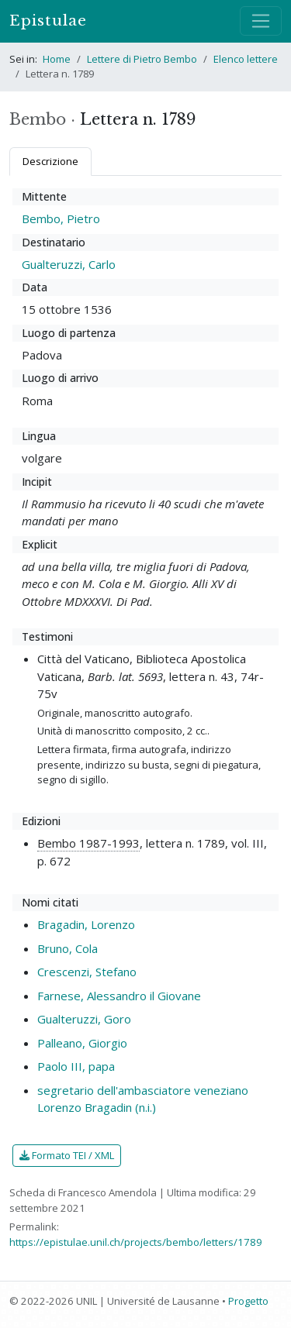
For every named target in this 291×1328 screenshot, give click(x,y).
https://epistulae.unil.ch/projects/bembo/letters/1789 (135, 1242)
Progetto (248, 1301)
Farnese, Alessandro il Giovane (119, 995)
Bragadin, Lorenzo (86, 924)
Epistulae (48, 20)
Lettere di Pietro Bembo (142, 59)
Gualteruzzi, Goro (84, 1019)
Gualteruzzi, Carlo (69, 264)
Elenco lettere (245, 59)
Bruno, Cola (67, 948)
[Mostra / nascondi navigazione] (261, 21)
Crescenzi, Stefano (87, 971)
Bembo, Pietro (61, 218)
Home (57, 59)
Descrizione (50, 161)
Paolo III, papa (76, 1066)
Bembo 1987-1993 (88, 843)
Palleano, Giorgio (82, 1043)
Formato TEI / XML (66, 1155)
